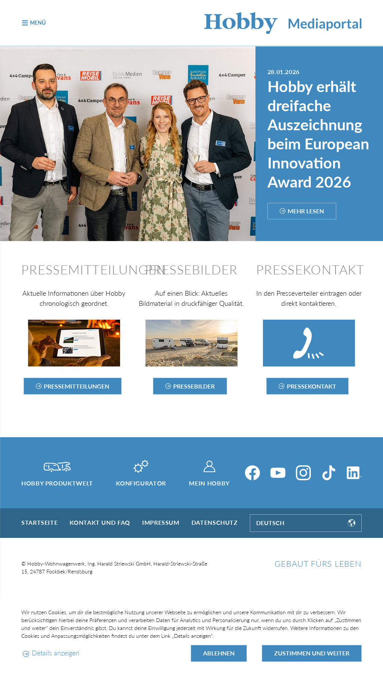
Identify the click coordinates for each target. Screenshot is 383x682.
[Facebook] (252, 472)
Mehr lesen (306, 210)
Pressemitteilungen (76, 386)
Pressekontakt (311, 386)
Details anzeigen (55, 653)
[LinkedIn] (354, 472)
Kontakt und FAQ (100, 522)
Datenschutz (215, 522)
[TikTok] (328, 472)
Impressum (161, 522)
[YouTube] (277, 472)
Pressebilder (194, 386)
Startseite (39, 522)
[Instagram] (303, 472)
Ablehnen (219, 653)
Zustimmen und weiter (311, 653)
